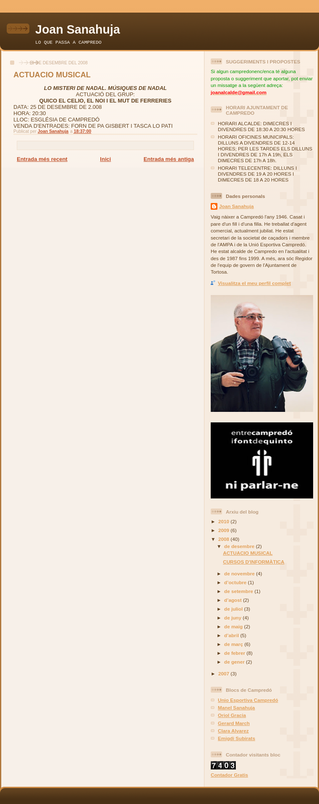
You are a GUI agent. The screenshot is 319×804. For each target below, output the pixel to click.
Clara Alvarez (233, 730)
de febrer (235, 653)
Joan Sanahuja (77, 29)
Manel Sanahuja (236, 707)
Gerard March (234, 723)
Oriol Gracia (232, 715)
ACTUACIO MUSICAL (247, 553)
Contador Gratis (229, 775)
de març (234, 644)
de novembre (240, 573)
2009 (224, 530)
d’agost (233, 600)
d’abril (232, 635)
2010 (224, 521)
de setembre (239, 591)
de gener (235, 661)
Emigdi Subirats (236, 738)
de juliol (234, 609)
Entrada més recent (42, 159)
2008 (224, 539)
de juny (233, 617)
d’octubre (236, 582)
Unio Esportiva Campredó (248, 700)
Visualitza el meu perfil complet (254, 283)
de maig (234, 626)
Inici (105, 159)
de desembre (240, 546)
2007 (224, 673)
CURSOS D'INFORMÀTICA (253, 561)
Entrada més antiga (169, 159)
